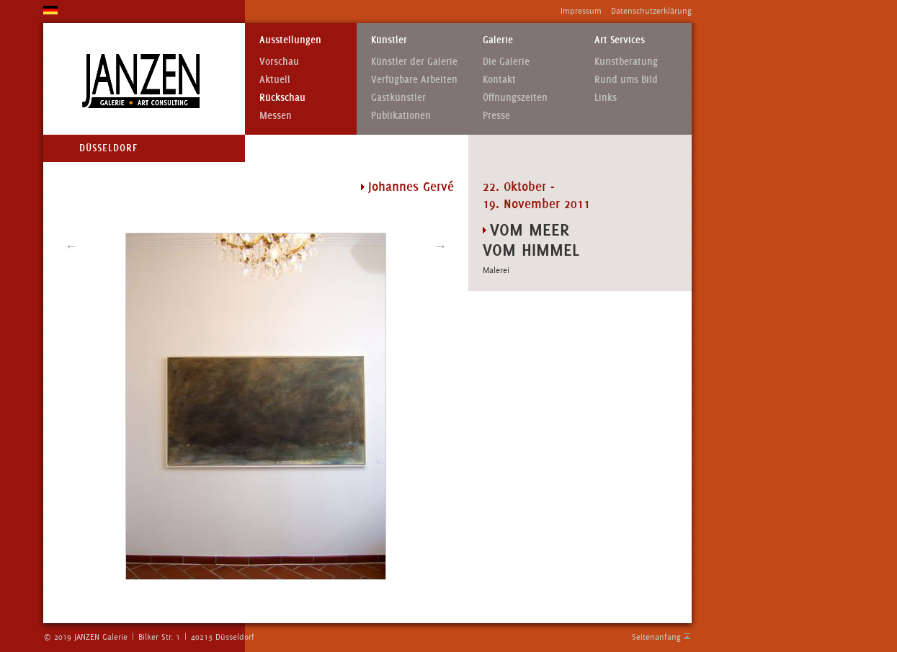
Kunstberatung (626, 61)
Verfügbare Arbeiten (414, 79)
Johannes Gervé (411, 187)
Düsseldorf (108, 148)
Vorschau (279, 61)
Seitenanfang (656, 637)
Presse (496, 116)
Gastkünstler (398, 97)
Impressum (581, 11)
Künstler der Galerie (414, 61)
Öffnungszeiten (515, 97)
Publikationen (401, 116)
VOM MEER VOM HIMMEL (531, 239)
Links (605, 97)
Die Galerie (506, 61)
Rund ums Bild (626, 79)
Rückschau (282, 97)
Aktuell (274, 79)
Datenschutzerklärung (651, 11)
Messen (275, 116)
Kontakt (499, 79)
